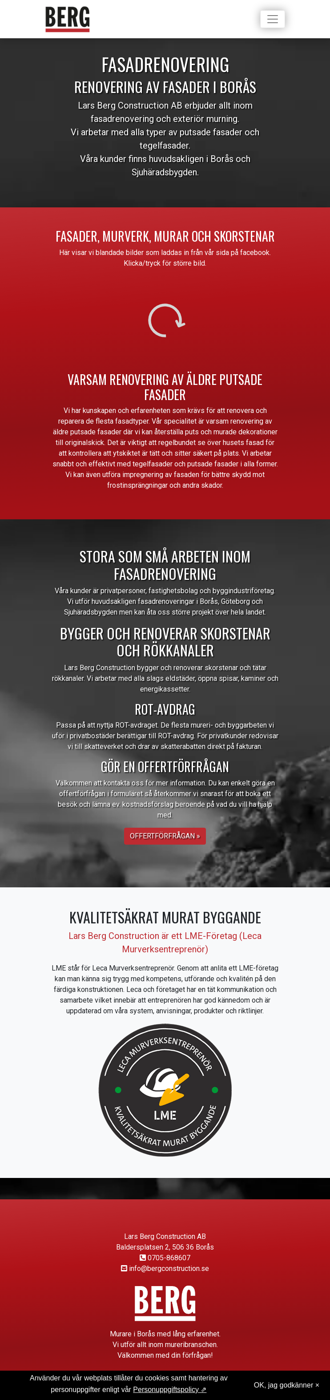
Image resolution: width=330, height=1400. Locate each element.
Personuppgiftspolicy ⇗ (169, 1389)
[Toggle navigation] (272, 19)
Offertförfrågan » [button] (165, 836)
